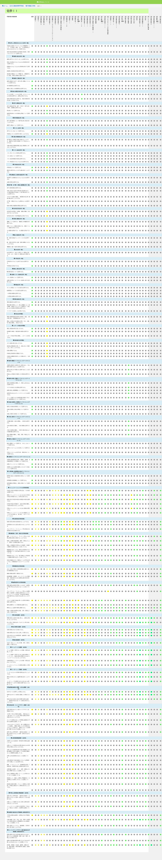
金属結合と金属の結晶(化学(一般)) (18, 174)
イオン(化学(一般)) (18, 128)
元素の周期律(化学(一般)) (18, 136)
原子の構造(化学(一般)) (18, 103)
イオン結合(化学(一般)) (18, 150)
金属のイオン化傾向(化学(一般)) (18, 274)
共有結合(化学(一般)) (18, 164)
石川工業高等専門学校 (17, 6)
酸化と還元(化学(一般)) (18, 268)
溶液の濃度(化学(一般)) (18, 218)
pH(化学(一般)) (18, 249)
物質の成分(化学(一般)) (18, 56)
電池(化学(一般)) (18, 284)
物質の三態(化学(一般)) (18, 78)
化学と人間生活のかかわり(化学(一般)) (18, 43)
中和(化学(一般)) (18, 258)
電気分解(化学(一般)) (18, 299)
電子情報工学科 (30, 6)
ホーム (5, 6)
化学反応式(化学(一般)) (18, 208)
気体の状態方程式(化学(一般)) (19, 91)
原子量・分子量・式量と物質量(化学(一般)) (18, 185)
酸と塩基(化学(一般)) (18, 235)
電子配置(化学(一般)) (18, 117)
